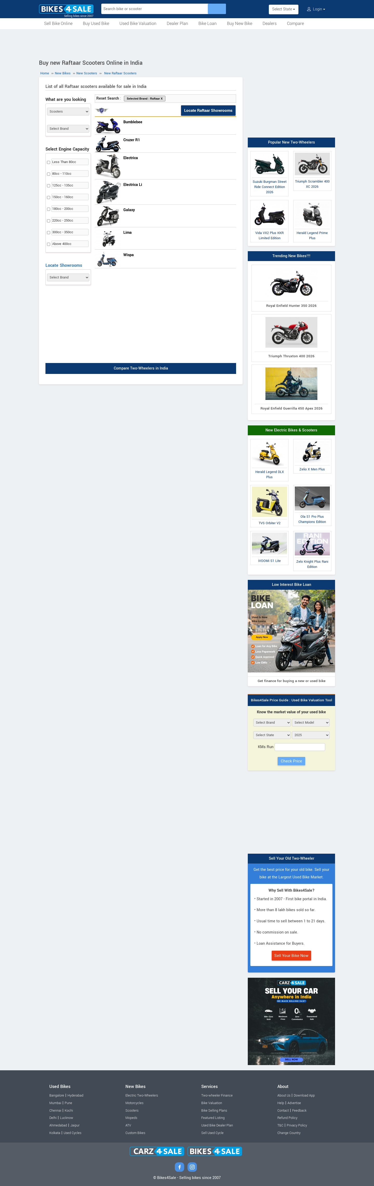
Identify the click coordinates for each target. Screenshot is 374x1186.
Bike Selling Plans (214, 1110)
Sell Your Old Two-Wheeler (291, 858)
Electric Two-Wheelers (141, 1095)
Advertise (294, 1103)
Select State (283, 9)
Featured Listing (213, 1118)
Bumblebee (132, 122)
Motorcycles (134, 1103)
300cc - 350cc (62, 232)
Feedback (299, 1110)
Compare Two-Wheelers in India (141, 368)
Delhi (53, 1118)
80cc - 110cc (61, 173)
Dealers (270, 24)
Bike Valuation (211, 1103)
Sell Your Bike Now (291, 955)
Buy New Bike (239, 24)
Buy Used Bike (96, 24)
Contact (283, 1110)
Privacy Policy (297, 1125)
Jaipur (74, 1125)
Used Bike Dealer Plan (217, 1125)
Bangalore (56, 1095)
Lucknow (66, 1118)
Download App (304, 1095)
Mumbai (55, 1103)
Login (316, 9)
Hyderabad (75, 1095)
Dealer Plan (177, 24)
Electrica (130, 158)
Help (280, 1103)
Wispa (128, 255)
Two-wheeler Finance (217, 1095)
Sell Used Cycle (212, 1133)
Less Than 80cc (64, 162)
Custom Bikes (135, 1133)
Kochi (69, 1110)
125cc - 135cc (62, 185)
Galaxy (129, 210)
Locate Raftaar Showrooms (208, 110)
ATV (128, 1125)
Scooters (131, 1110)
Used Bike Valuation (137, 24)
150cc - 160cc (62, 197)
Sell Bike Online (58, 24)
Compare (295, 24)
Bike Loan (207, 24)
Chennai (55, 1110)
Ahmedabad (58, 1125)
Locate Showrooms (63, 265)
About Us (283, 1095)
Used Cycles (72, 1133)
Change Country (288, 1133)
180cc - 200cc (62, 208)
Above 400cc (61, 244)
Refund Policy (287, 1118)
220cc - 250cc (62, 220)
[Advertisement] (187, 43)
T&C (280, 1125)
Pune (68, 1103)
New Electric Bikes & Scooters (291, 430)
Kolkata (54, 1133)
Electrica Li (132, 184)
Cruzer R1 (131, 140)
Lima (127, 232)
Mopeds (131, 1118)
